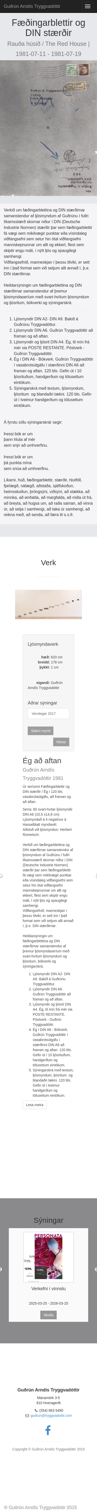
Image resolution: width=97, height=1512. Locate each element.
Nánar (61, 742)
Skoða (49, 1315)
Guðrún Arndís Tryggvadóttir (32, 6)
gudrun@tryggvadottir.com (51, 1415)
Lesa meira (34, 1105)
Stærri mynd (40, 731)
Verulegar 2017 (44, 714)
